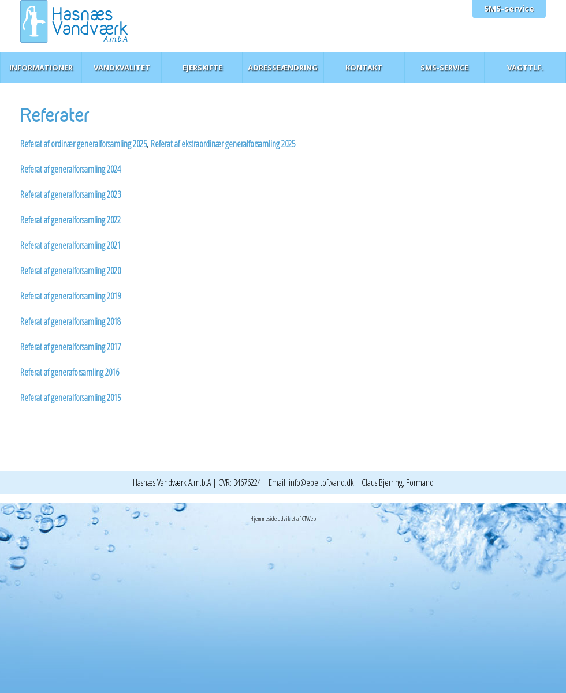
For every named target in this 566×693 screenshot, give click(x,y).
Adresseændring (283, 67)
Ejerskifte (202, 67)
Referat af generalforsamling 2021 (70, 245)
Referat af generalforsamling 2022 (70, 219)
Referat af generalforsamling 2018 (70, 321)
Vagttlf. (525, 67)
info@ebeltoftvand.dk (321, 482)
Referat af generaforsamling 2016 (69, 372)
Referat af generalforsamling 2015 (70, 397)
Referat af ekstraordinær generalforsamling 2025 (223, 143)
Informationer (41, 67)
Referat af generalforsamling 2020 (71, 270)
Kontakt (363, 67)
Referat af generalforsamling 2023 (70, 194)
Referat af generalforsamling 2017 (70, 346)
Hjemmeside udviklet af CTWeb (283, 518)
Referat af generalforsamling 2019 (71, 296)
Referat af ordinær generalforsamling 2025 (83, 143)
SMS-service (509, 8)
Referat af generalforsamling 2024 (70, 169)
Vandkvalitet (122, 67)
